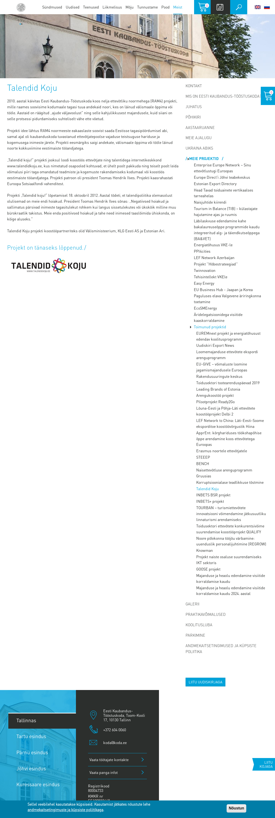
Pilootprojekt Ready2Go (215, 401)
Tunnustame (147, 7)
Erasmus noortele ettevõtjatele (221, 450)
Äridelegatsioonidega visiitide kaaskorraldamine (218, 317)
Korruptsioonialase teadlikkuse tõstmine (230, 482)
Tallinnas (26, 720)
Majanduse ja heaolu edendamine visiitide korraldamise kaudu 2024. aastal (230, 590)
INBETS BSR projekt (213, 494)
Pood (165, 7)
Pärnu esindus (32, 752)
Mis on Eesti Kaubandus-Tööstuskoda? (223, 96)
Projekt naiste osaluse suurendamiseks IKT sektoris (228, 559)
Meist (177, 7)
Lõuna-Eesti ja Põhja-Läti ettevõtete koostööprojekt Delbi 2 (225, 411)
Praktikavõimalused (206, 614)
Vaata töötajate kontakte (109, 759)
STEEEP (203, 457)
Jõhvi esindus (31, 768)
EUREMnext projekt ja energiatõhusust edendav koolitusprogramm (228, 336)
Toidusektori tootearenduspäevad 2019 (228, 382)
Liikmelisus (112, 7)
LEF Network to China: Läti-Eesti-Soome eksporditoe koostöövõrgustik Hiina (230, 423)
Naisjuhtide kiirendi (210, 202)
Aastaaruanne (200, 127)
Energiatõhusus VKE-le (213, 244)
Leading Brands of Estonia (218, 389)
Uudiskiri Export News (215, 345)
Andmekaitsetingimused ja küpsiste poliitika (221, 648)
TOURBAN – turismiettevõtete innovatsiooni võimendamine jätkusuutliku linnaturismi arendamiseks (231, 513)
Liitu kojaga (266, 764)
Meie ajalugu (199, 137)
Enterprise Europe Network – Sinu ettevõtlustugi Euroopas (222, 167)
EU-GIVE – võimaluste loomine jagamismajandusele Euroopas (221, 366)
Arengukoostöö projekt (215, 395)
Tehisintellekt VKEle (210, 276)
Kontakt (194, 85)
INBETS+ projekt (210, 501)
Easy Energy (204, 283)
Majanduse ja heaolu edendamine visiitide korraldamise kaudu (230, 578)
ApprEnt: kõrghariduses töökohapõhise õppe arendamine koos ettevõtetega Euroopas (228, 438)
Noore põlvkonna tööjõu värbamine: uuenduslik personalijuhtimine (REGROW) (231, 541)
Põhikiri (193, 116)
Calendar (220, 7)
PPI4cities (202, 251)
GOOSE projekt (208, 569)
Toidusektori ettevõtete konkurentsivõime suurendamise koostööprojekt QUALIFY (230, 528)
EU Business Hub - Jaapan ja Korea (223, 289)
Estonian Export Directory (215, 183)
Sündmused (52, 7)
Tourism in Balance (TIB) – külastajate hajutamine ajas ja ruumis (225, 211)
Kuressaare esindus (38, 784)
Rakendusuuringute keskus (219, 376)
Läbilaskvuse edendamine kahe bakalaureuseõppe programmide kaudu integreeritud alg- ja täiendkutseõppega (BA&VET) (227, 229)
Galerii (192, 603)
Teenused (91, 7)
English (258, 7)
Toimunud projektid (210, 326)
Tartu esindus (31, 736)
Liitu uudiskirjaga (205, 682)
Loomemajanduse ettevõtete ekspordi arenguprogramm (227, 354)
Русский (267, 7)
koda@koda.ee (115, 742)
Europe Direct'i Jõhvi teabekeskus (222, 177)
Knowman (204, 550)
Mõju (130, 7)
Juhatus (194, 106)
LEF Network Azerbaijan (214, 257)
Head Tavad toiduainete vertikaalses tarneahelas (223, 192)
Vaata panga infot (103, 772)
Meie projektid (204, 158)
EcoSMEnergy (205, 308)
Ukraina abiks (199, 148)
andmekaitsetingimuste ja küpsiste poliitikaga (65, 809)
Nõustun (236, 808)
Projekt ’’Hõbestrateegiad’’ (216, 263)
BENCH (202, 463)
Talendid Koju (207, 488)
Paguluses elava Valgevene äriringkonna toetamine (227, 298)
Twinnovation (204, 270)
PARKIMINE (195, 635)
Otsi (238, 7)
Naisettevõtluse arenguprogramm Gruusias (224, 472)
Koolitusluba (199, 624)
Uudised (72, 7)
